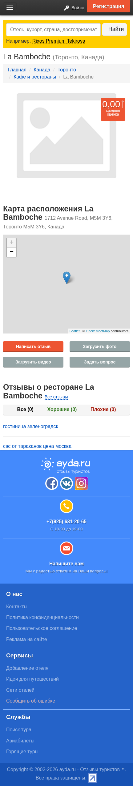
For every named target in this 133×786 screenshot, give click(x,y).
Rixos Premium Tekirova (58, 41)
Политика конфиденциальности (42, 617)
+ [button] (12, 243)
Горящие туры (22, 751)
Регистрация (108, 6)
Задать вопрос (100, 361)
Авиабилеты (20, 740)
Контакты (16, 606)
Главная (17, 69)
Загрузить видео (33, 361)
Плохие (103, 409)
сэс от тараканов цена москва (37, 446)
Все (25, 409)
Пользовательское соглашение (41, 628)
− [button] (12, 252)
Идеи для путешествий (32, 679)
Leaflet (75, 331)
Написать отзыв (33, 346)
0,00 (111, 104)
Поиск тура (18, 729)
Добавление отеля (27, 668)
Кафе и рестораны (35, 76)
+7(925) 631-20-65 (66, 521)
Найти (116, 29)
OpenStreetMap (98, 331)
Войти (72, 8)
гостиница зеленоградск (30, 426)
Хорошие (62, 409)
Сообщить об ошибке (30, 700)
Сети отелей (20, 690)
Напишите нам (66, 563)
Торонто (67, 69)
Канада (42, 69)
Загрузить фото (100, 346)
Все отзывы (56, 396)
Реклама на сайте (26, 639)
